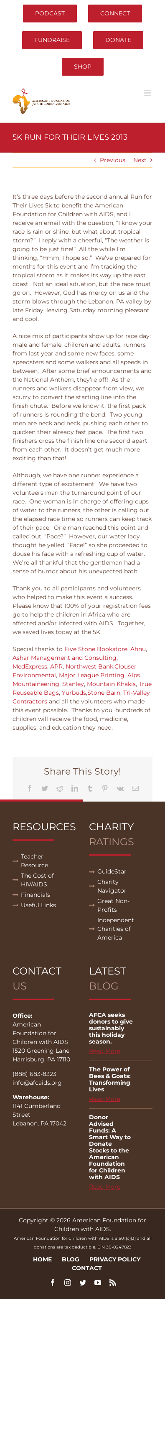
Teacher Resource (34, 861)
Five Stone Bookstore (95, 649)
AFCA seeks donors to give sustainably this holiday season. (111, 1028)
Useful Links (38, 905)
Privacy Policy (114, 1259)
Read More (104, 1051)
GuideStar (112, 871)
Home (42, 1259)
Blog (70, 1259)
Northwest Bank (89, 666)
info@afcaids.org (37, 1082)
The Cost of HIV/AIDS (37, 880)
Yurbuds (74, 692)
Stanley (73, 684)
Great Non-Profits (113, 905)
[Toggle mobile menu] (148, 93)
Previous (112, 160)
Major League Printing (91, 675)
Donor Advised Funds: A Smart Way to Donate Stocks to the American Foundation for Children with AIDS (110, 1147)
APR (56, 666)
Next (140, 160)
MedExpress (30, 666)
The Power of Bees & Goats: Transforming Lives (110, 1079)
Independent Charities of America (115, 928)
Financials (35, 894)
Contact (87, 1268)
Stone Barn (103, 692)
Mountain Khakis (111, 684)
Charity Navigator (112, 886)
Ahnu (138, 649)
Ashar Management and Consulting (65, 657)
